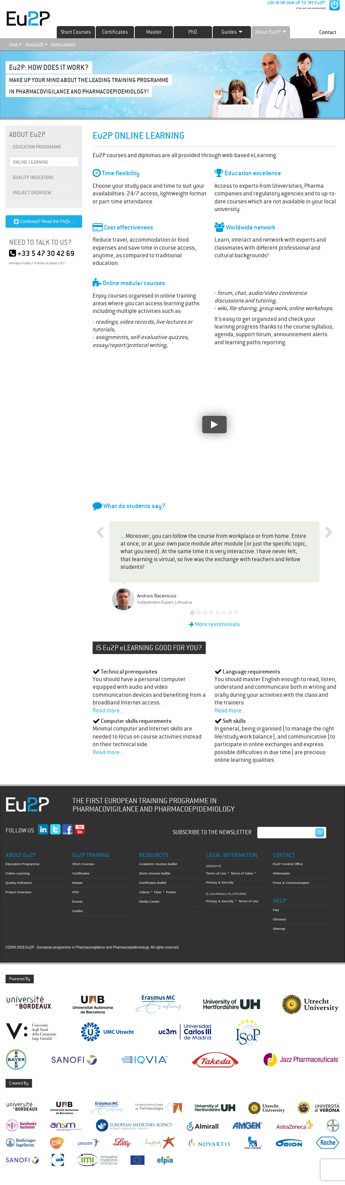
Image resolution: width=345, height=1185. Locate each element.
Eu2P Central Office (288, 864)
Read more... (108, 710)
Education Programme (23, 864)
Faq (276, 910)
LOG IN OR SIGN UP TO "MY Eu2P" (296, 3)
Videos (144, 892)
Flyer (158, 892)
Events (77, 901)
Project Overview (18, 892)
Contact (327, 32)
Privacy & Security (220, 882)
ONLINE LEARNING (30, 162)
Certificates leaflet (152, 883)
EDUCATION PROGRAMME (37, 147)
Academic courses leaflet (158, 864)
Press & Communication (291, 883)
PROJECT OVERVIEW (32, 193)
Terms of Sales (241, 873)
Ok (320, 832)
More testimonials (214, 624)
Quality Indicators (19, 883)
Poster (171, 892)
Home (13, 44)
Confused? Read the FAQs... (44, 221)
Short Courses (76, 32)
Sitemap (279, 928)
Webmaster (281, 873)
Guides (77, 911)
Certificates (115, 32)
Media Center (149, 901)
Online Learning (63, 44)
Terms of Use (216, 873)
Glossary (280, 919)
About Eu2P (34, 44)
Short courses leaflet (155, 873)
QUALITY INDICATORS (33, 177)
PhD (192, 32)
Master (154, 32)
